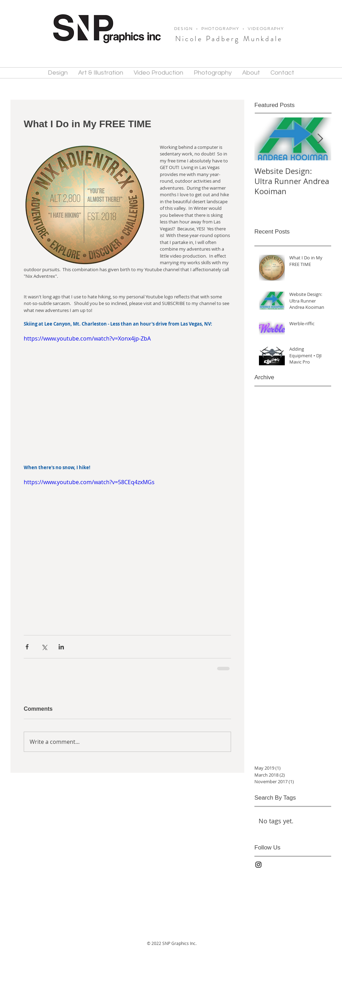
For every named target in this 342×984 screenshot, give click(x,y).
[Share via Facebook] (27, 646)
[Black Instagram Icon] (258, 865)
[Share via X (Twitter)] (44, 646)
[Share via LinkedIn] (61, 646)
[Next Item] (320, 139)
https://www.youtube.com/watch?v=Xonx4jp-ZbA (87, 338)
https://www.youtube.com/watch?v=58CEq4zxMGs (89, 482)
